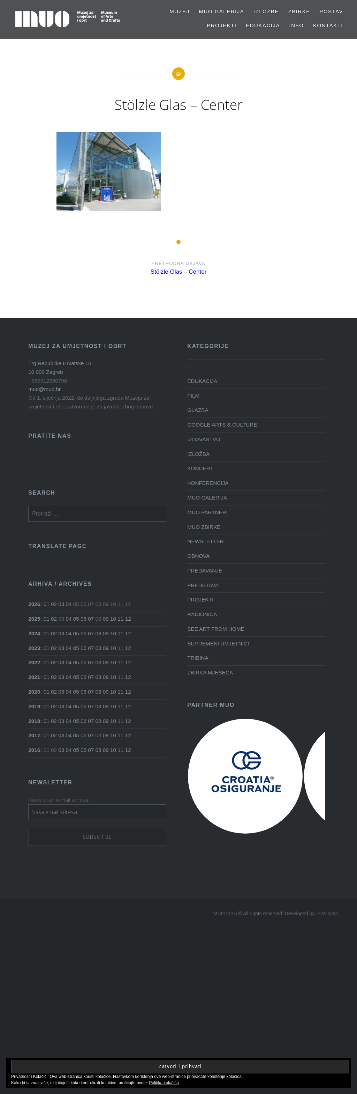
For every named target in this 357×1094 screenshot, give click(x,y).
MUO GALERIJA (221, 11)
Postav (331, 11)
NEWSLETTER (205, 541)
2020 (34, 692)
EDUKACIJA (263, 25)
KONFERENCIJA (207, 483)
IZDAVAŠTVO (203, 439)
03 (61, 604)
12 (128, 619)
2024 (34, 633)
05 (76, 619)
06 (83, 619)
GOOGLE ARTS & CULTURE (222, 425)
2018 (34, 721)
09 (106, 619)
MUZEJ (179, 11)
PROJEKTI (221, 25)
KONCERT (200, 468)
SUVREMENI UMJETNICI (218, 643)
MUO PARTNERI (207, 512)
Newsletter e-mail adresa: (59, 799)
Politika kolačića (164, 1082)
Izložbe (266, 11)
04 (69, 604)
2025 (34, 619)
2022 (34, 662)
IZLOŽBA (198, 454)
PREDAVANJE (204, 571)
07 (91, 619)
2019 (34, 706)
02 (54, 604)
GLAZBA (197, 410)
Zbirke (299, 11)
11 (120, 619)
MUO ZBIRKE (203, 527)
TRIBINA (197, 658)
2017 (34, 735)
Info (296, 25)
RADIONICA (202, 614)
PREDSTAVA (202, 585)
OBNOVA (198, 556)
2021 (34, 677)
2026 (34, 604)
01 (47, 604)
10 (113, 619)
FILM (193, 396)
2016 (34, 750)
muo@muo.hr (44, 389)
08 (98, 633)
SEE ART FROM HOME (215, 629)
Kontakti (328, 25)
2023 (34, 648)
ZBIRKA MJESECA (210, 672)
